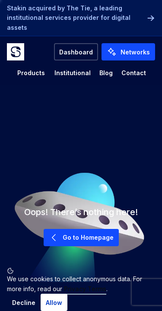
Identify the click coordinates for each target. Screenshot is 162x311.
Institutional (72, 72)
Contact (133, 72)
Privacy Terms (85, 288)
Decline (23, 302)
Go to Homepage (81, 237)
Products (31, 72)
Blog (106, 72)
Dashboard (76, 52)
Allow (54, 302)
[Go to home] (15, 51)
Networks (128, 52)
